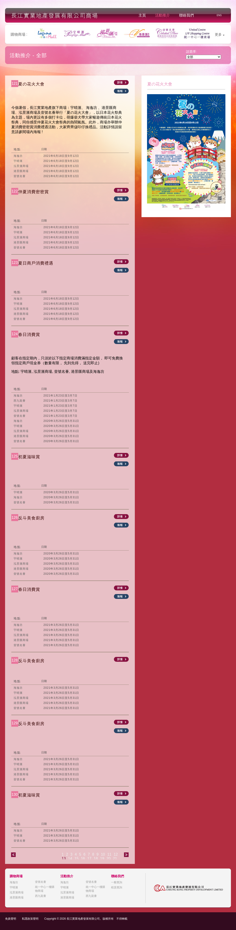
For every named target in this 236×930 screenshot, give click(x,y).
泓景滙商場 (17, 892)
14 (70, 858)
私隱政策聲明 (30, 918)
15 (76, 858)
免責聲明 (10, 918)
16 (83, 858)
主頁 (142, 15)
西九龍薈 (40, 896)
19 (102, 858)
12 (116, 854)
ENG (219, 15)
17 (89, 858)
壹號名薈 (40, 881)
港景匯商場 (17, 897)
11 (109, 854)
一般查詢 (116, 882)
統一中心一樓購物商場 (44, 888)
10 (103, 854)
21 (115, 858)
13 (64, 858)
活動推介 (162, 15)
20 (108, 858)
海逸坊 (14, 882)
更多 (219, 34)
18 (96, 858)
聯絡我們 (186, 15)
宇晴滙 (14, 887)
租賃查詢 (116, 887)
